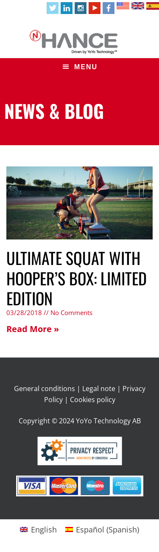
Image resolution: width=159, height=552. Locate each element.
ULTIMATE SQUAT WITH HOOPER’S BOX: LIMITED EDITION (76, 278)
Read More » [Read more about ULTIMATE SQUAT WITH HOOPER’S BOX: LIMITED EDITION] (32, 329)
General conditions (44, 388)
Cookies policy (92, 399)
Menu (86, 66)
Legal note (98, 388)
